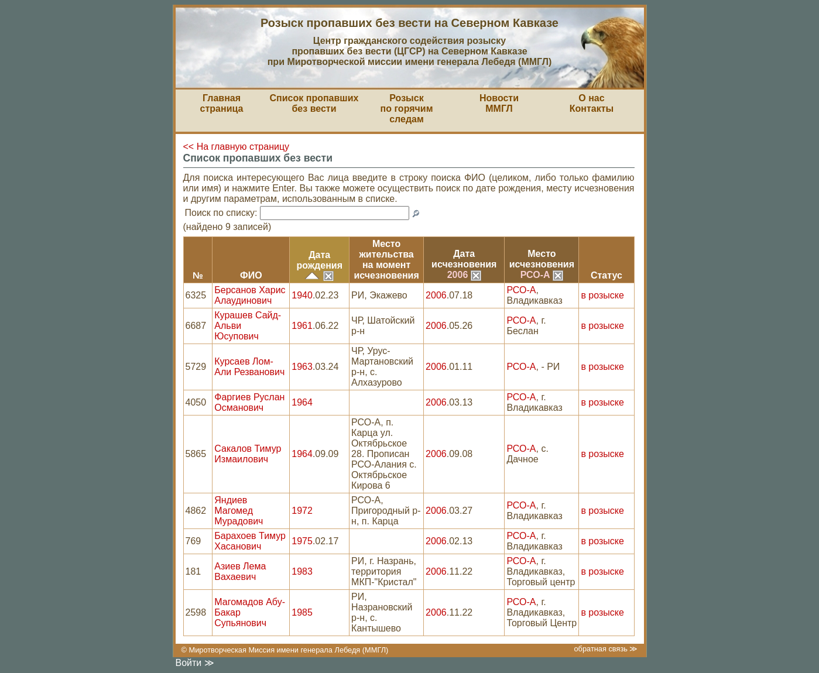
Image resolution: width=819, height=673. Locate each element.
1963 (302, 367)
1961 (302, 326)
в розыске (602, 295)
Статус (606, 275)
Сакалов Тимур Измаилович (247, 454)
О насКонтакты (592, 103)
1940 (302, 295)
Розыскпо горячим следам (407, 108)
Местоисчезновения (541, 259)
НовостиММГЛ (499, 103)
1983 (302, 571)
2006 (464, 275)
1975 (302, 541)
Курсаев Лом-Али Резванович (249, 366)
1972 (302, 511)
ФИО (251, 275)
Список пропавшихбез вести (314, 103)
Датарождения (319, 260)
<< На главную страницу (236, 147)
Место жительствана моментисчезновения (386, 259)
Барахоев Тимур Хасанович (250, 541)
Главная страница (222, 103)
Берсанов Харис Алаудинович (249, 295)
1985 (302, 612)
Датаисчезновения (463, 259)
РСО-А (541, 275)
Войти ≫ (195, 663)
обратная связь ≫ (606, 648)
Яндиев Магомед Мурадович (238, 510)
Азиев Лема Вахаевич (240, 571)
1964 (302, 402)
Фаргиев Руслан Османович (249, 402)
